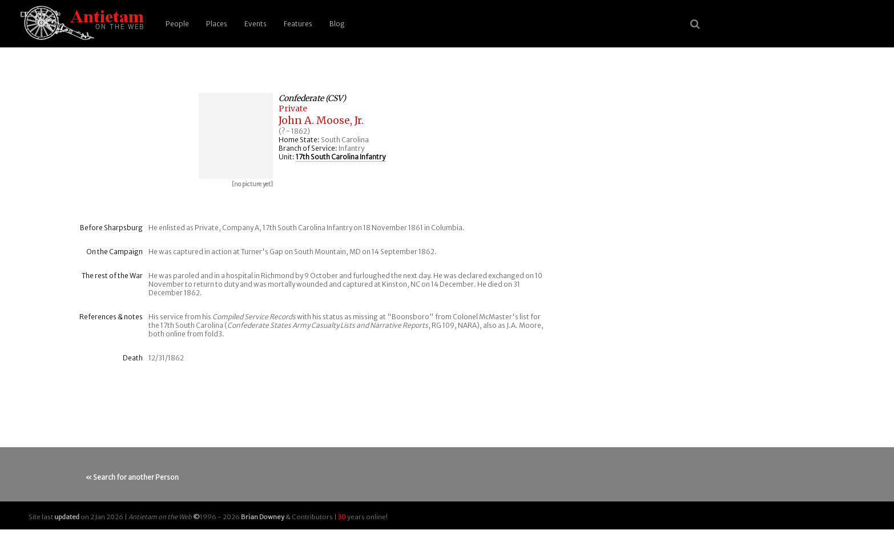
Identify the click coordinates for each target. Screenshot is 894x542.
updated (66, 517)
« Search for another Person (132, 477)
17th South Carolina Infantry (340, 156)
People (177, 23)
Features (298, 23)
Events (255, 23)
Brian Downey (262, 517)
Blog (337, 23)
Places (216, 23)
